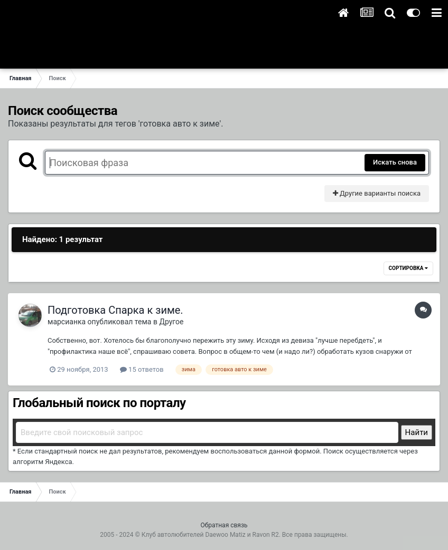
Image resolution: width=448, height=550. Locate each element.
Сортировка (408, 268)
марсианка (67, 321)
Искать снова (395, 162)
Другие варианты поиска (377, 193)
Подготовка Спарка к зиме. (115, 310)
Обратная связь (223, 525)
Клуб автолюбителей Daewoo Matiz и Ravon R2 (210, 534)
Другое (171, 321)
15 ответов (142, 369)
